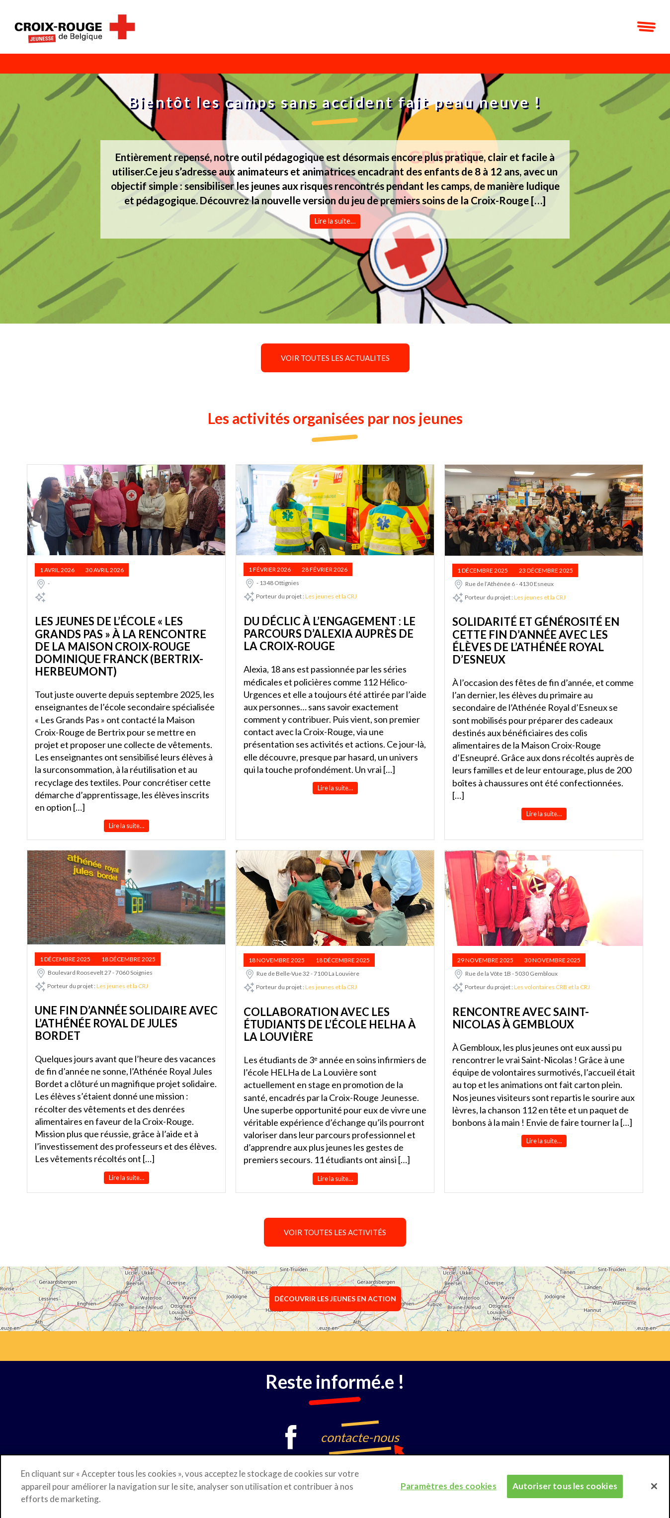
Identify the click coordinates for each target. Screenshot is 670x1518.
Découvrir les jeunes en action (335, 1298)
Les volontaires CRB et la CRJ (552, 987)
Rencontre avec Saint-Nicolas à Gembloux (520, 1018)
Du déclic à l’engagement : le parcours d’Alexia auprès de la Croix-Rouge (330, 634)
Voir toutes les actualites (335, 357)
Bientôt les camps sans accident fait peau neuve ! (335, 102)
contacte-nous (360, 1437)
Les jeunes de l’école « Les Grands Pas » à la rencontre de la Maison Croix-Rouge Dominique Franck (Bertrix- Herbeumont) (120, 646)
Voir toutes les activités (335, 1232)
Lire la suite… (335, 221)
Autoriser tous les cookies (564, 1490)
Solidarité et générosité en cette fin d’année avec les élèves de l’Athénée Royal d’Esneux (535, 640)
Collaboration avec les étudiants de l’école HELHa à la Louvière (330, 1024)
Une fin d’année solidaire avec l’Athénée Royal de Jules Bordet (126, 1023)
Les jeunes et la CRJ (331, 596)
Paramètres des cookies (449, 1490)
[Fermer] (654, 1491)
